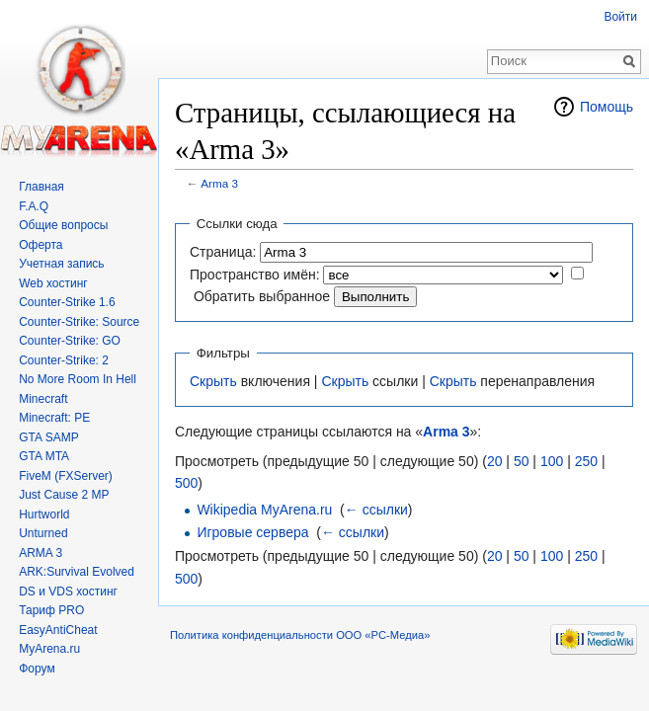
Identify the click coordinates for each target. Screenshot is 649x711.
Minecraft (43, 399)
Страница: (223, 252)
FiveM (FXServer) (66, 476)
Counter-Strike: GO (70, 341)
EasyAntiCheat (58, 630)
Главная (41, 187)
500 (186, 483)
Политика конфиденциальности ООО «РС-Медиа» (300, 635)
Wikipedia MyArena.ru (264, 509)
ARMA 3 (40, 553)
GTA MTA (44, 456)
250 (586, 461)
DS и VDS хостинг (68, 591)
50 (521, 461)
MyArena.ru (49, 649)
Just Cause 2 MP (64, 495)
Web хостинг (53, 283)
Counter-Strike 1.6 (67, 302)
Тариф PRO (51, 610)
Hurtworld (44, 514)
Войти (620, 17)
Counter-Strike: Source (79, 322)
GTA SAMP (48, 437)
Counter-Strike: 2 (64, 360)
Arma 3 (219, 183)
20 (495, 461)
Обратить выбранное (262, 296)
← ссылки (376, 509)
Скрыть (213, 381)
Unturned (43, 533)
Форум (36, 668)
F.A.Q (33, 206)
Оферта (40, 245)
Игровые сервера (252, 532)
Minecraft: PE (54, 418)
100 (551, 461)
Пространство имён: (255, 274)
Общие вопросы (63, 225)
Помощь (606, 107)
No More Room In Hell (77, 379)
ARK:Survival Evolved (76, 572)
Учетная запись (61, 264)
